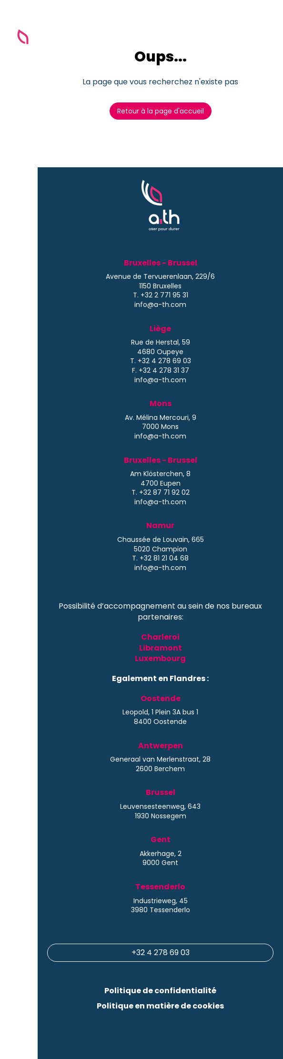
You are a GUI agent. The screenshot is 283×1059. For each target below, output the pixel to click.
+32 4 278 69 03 (160, 952)
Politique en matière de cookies (160, 1005)
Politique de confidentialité (160, 990)
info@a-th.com (160, 304)
